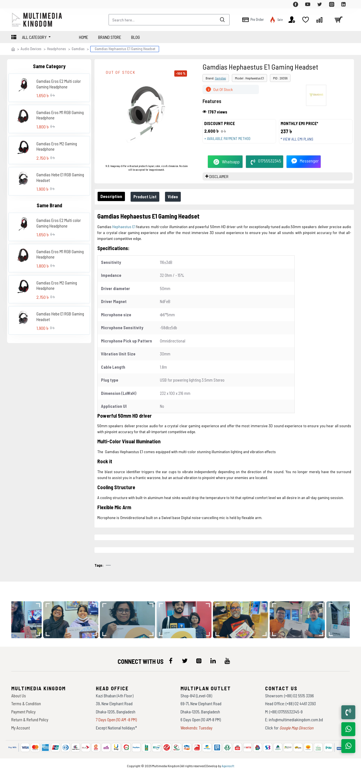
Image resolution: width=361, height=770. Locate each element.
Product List (148, 202)
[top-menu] (15, 4)
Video (178, 202)
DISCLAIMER (218, 182)
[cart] (338, 19)
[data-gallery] (75, 616)
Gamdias (78, 48)
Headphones (56, 48)
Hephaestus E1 (123, 232)
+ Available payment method (230, 141)
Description (112, 201)
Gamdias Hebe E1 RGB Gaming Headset (60, 177)
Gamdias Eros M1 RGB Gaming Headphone (60, 115)
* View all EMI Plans (299, 142)
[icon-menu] (170, 658)
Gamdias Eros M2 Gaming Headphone (56, 146)
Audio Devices (31, 48)
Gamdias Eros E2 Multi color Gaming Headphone (58, 84)
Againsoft (228, 763)
